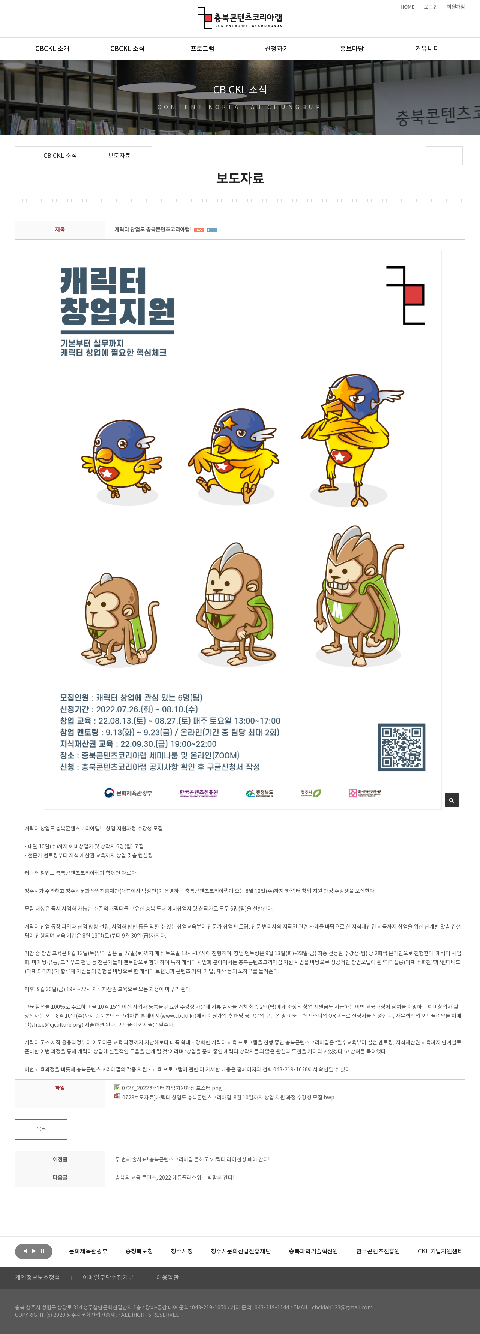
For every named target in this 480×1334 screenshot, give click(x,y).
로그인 (431, 7)
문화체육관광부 (88, 1251)
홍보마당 (352, 49)
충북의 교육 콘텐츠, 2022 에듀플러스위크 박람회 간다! (174, 1178)
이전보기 (25, 1251)
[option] (88, 1251)
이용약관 (167, 1277)
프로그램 (202, 49)
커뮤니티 (427, 49)
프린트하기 (453, 155)
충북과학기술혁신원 (313, 1251)
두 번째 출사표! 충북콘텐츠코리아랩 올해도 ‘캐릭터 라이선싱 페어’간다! (192, 1160)
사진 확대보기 (451, 800)
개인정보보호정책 (37, 1277)
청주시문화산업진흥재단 (241, 1251)
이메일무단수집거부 (108, 1277)
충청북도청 (139, 1251)
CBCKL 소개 (52, 49)
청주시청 (181, 1251)
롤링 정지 (42, 1251)
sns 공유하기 (435, 155)
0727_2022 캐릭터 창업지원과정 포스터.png (168, 1089)
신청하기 (277, 49)
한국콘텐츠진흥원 (378, 1251)
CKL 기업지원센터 (440, 1251)
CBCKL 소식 (127, 49)
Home (17, 150)
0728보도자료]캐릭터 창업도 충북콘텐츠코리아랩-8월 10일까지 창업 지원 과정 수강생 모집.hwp (224, 1098)
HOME (407, 7)
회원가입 (456, 7)
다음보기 (34, 1251)
